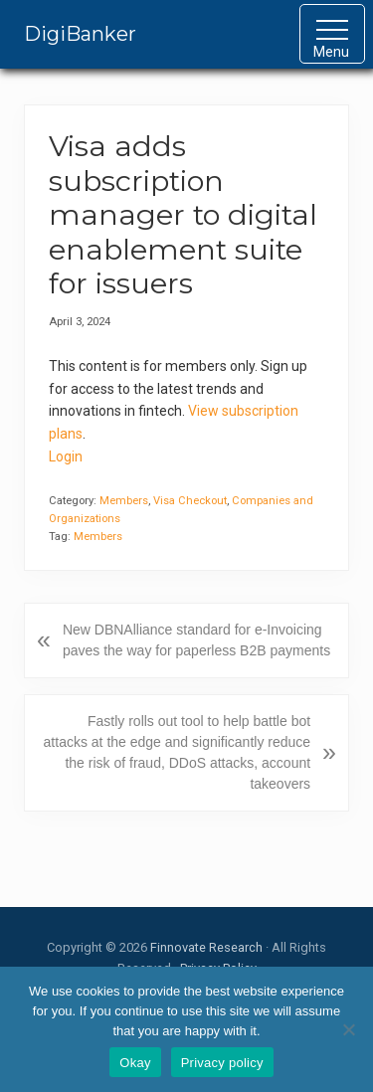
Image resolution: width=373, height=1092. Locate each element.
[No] (348, 1029)
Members (123, 500)
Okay (134, 1062)
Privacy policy (222, 1062)
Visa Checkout (190, 500)
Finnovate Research (206, 947)
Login (66, 456)
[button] (332, 34)
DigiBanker (80, 34)
